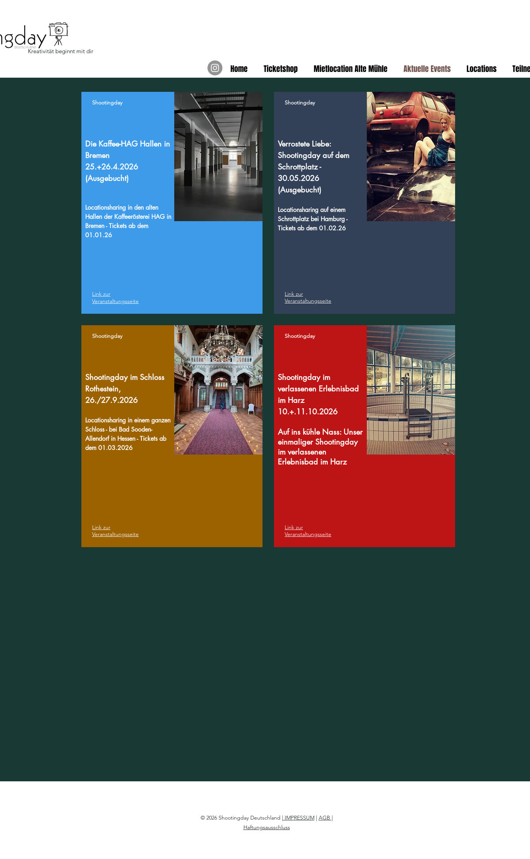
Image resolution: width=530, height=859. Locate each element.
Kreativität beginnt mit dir (60, 51)
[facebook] (473, 27)
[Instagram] (214, 67)
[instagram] (495, 27)
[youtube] (484, 27)
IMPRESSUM (298, 817)
